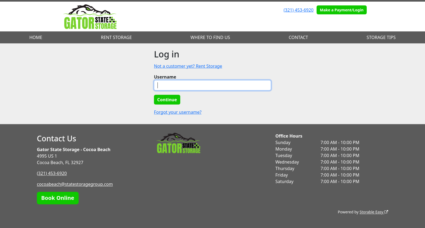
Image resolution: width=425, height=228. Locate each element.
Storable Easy (374, 211)
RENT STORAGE (116, 37)
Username (165, 77)
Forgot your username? (177, 112)
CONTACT (298, 37)
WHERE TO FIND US (210, 37)
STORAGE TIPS (381, 37)
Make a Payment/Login (341, 9)
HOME (35, 37)
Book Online (57, 197)
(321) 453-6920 (298, 10)
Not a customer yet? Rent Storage (188, 66)
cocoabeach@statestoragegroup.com (75, 184)
